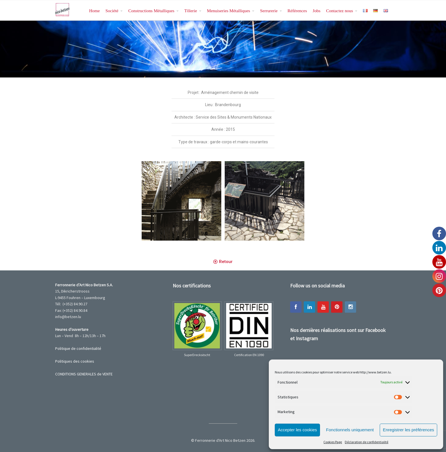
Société (112, 10)
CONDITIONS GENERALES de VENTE (84, 374)
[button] (223, 262)
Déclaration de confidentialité (366, 442)
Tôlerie (190, 10)
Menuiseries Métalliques (228, 10)
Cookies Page (332, 442)
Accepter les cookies (297, 429)
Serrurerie (269, 10)
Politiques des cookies (74, 361)
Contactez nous (339, 10)
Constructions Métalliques (151, 10)
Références (297, 10)
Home (94, 10)
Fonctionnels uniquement (350, 429)
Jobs (316, 10)
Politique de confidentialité (78, 348)
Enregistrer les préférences (408, 429)
